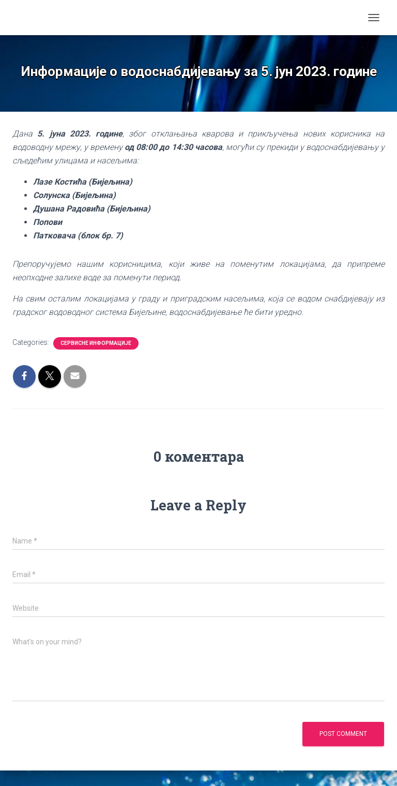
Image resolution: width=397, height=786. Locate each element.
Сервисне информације (95, 343)
